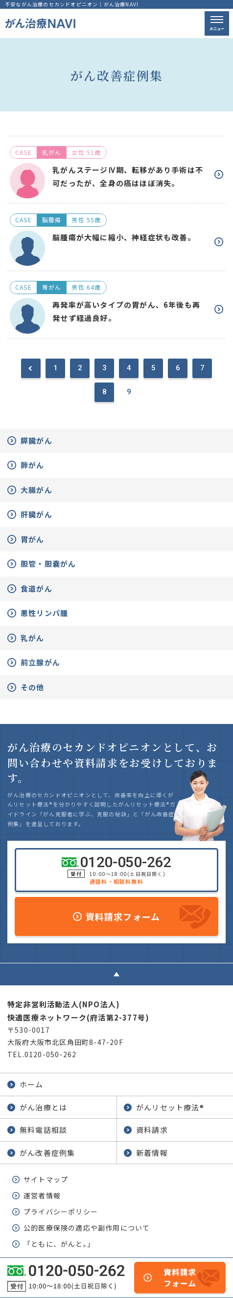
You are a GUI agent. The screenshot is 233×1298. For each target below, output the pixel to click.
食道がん (36, 588)
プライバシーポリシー (60, 1211)
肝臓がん (36, 514)
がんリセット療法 (170, 1107)
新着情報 (152, 1153)
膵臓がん (36, 440)
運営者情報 (42, 1195)
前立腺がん (40, 662)
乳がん (33, 638)
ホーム (32, 1084)
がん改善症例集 (47, 1153)
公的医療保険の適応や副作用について (86, 1228)
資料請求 (152, 1130)
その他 (33, 687)
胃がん (33, 539)
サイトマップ (45, 1179)
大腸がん (36, 490)
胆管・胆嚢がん (48, 563)
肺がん (33, 465)
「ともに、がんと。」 (58, 1244)
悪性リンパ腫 (44, 613)
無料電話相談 (43, 1130)
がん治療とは (43, 1107)
